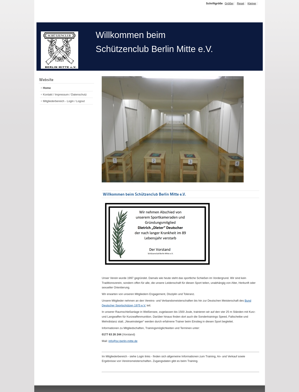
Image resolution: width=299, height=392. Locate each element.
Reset (240, 3)
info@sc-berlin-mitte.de (123, 341)
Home (47, 88)
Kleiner (252, 3)
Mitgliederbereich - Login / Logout (64, 101)
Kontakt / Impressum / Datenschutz (65, 94)
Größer (229, 3)
